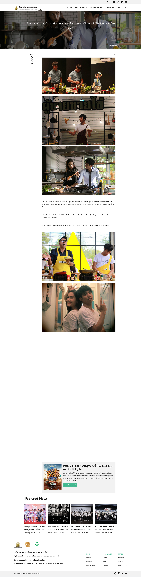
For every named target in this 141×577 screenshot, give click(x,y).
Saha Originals (80, 7)
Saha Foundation (122, 565)
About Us (105, 558)
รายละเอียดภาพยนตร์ (70, 485)
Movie (69, 7)
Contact (105, 565)
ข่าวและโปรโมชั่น (89, 558)
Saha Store (109, 7)
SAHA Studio (121, 561)
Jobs (118, 7)
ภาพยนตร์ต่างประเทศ (90, 565)
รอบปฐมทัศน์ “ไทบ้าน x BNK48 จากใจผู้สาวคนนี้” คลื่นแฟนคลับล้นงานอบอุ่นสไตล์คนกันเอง (34, 530)
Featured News (96, 7)
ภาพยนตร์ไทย (88, 561)
